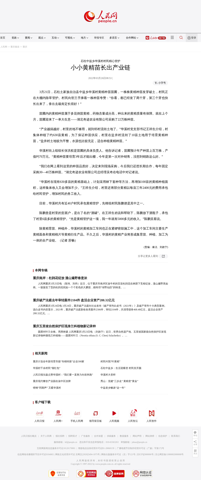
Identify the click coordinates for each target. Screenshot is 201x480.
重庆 (25, 47)
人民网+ (58, 415)
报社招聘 (60, 436)
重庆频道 (15, 47)
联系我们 (175, 436)
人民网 (3, 47)
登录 (193, 37)
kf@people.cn (71, 442)
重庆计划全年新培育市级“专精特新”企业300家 (58, 361)
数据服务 (124, 436)
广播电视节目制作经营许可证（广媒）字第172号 (140, 448)
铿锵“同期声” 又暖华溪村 (47, 387)
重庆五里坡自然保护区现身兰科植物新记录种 (64, 326)
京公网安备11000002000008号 (169, 454)
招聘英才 (72, 436)
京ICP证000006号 (145, 454)
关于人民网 (46, 436)
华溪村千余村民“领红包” (46, 368)
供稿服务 (111, 436)
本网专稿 (41, 270)
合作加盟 (98, 436)
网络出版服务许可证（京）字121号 (118, 454)
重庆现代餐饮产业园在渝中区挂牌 (52, 381)
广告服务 (85, 436)
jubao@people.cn (139, 442)
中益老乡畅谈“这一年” (112, 387)
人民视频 (114, 415)
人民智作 (151, 415)
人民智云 (132, 415)
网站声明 (137, 436)
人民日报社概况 (28, 436)
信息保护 (162, 436)
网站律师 (149, 436)
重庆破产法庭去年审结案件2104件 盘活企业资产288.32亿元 (74, 300)
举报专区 (99, 37)
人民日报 (39, 415)
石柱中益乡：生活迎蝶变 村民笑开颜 (120, 368)
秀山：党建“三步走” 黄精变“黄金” (119, 381)
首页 (2, 37)
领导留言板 (95, 415)
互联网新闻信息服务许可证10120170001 (56, 448)
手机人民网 (77, 415)
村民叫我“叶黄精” (110, 361)
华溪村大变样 (108, 374)
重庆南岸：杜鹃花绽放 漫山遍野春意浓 (60, 278)
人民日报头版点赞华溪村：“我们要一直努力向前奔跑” (63, 374)
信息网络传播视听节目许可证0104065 (35, 454)
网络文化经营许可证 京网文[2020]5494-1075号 (77, 454)
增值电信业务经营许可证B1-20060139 (96, 448)
